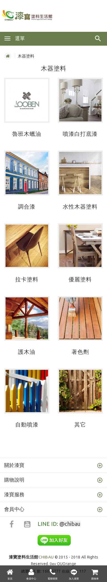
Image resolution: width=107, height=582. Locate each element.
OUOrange (66, 564)
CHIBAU (31, 557)
